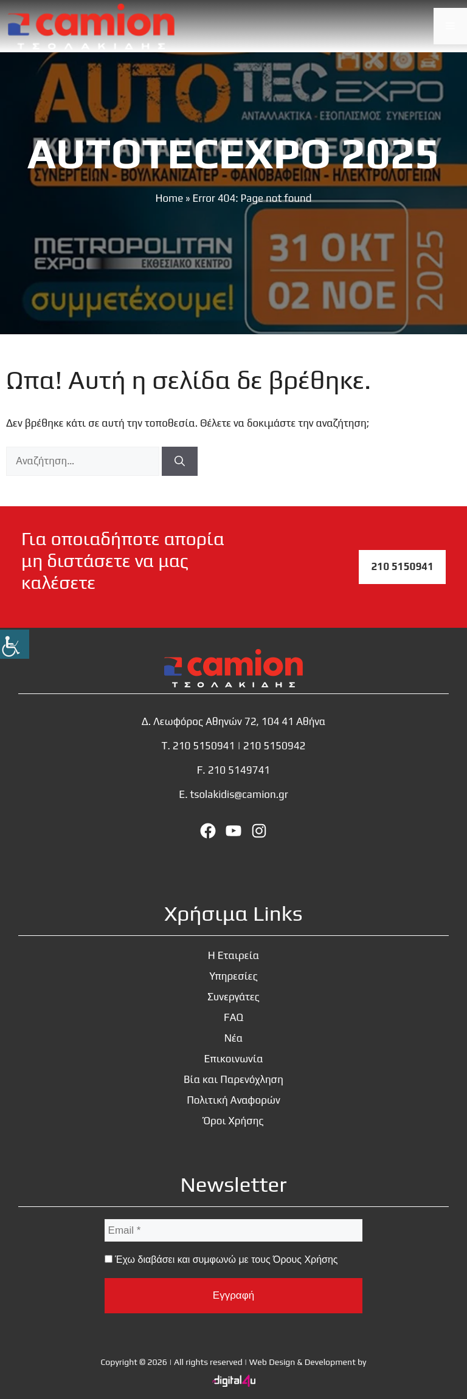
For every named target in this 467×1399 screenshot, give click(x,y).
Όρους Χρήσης (305, 1259)
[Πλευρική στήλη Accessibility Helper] (14, 644)
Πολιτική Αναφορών (233, 1100)
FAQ (233, 1017)
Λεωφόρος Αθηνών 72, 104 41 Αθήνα (239, 721)
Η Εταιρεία (234, 955)
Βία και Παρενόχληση (233, 1079)
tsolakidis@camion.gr (239, 794)
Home (169, 198)
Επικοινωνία (233, 1059)
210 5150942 (274, 746)
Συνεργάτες (233, 997)
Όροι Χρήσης (233, 1121)
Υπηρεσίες (233, 976)
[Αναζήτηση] (180, 461)
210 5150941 (402, 566)
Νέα (233, 1038)
